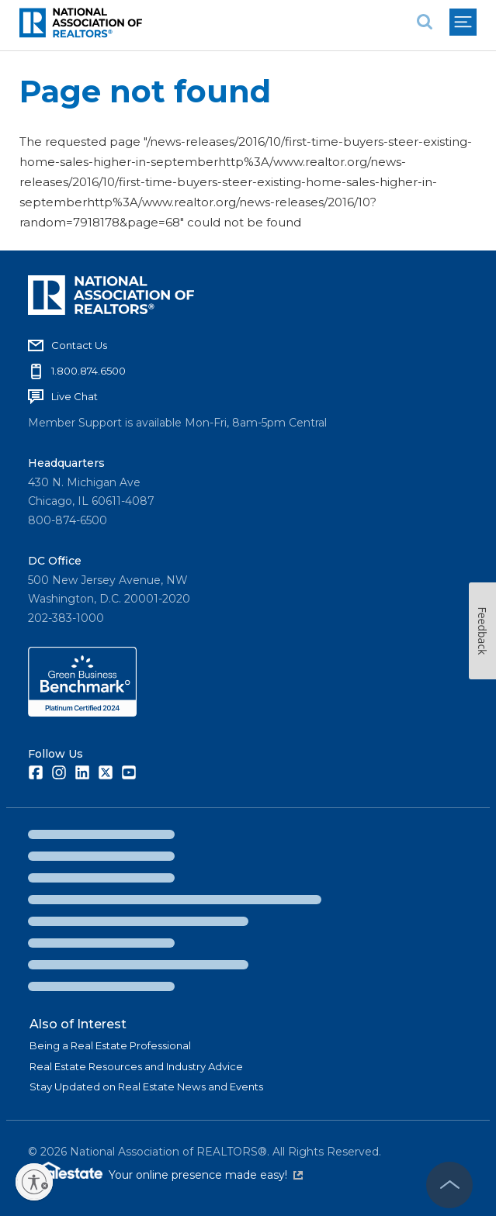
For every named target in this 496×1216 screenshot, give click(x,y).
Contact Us (79, 345)
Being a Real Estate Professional (110, 1045)
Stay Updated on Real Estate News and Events (146, 1086)
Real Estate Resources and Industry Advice (136, 1066)
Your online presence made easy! (206, 1175)
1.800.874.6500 (88, 370)
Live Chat (74, 396)
